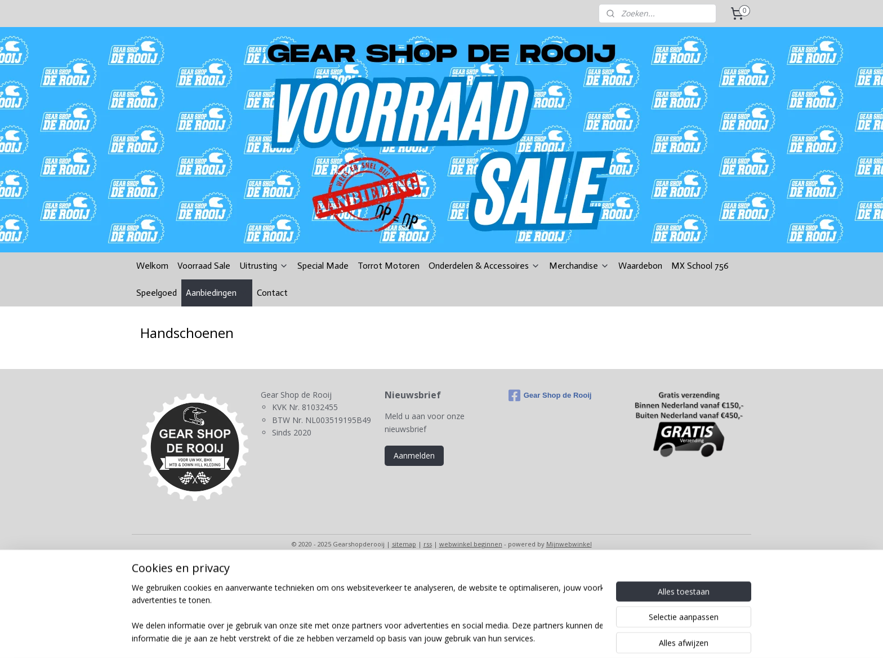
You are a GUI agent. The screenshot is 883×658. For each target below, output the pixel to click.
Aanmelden (414, 455)
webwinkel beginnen (470, 544)
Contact (272, 292)
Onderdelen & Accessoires (484, 265)
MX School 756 (700, 265)
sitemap (404, 544)
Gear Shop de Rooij (550, 395)
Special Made (323, 265)
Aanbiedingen (217, 292)
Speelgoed (156, 292)
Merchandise (579, 265)
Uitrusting (263, 265)
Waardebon (640, 265)
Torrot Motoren (389, 265)
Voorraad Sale (203, 265)
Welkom (152, 265)
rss (427, 544)
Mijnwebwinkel (569, 544)
